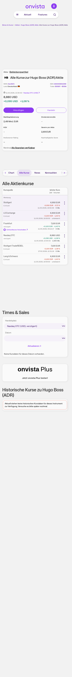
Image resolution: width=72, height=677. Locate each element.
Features (42, 14)
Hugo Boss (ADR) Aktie (30, 25)
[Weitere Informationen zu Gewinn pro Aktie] (46, 131)
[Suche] (54, 14)
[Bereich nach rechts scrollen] (64, 173)
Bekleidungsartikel (19, 71)
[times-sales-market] (35, 326)
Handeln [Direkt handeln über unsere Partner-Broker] (51, 110)
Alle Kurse (24, 172)
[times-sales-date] (35, 338)
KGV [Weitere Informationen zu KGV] (5, 127)
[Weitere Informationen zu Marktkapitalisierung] (10, 121)
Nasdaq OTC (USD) (31, 93)
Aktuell (27, 14)
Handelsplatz (10, 320)
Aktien (17, 25)
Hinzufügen (18, 110)
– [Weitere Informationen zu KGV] (4, 131)
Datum (8, 332)
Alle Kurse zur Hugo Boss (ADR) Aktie (53, 25)
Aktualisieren (35, 346)
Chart (11, 172)
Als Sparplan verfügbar (23, 147)
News (37, 172)
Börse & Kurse (7, 25)
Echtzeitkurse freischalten (15, 230)
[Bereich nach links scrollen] (5, 173)
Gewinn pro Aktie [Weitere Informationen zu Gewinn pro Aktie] (47, 127)
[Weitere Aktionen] (64, 203)
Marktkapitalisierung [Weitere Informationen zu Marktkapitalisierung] (11, 117)
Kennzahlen (51, 172)
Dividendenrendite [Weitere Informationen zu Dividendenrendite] (48, 117)
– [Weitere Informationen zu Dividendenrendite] (42, 121)
